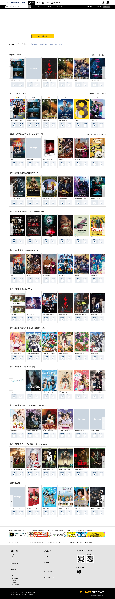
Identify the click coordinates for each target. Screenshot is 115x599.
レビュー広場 (48, 571)
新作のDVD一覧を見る (98, 55)
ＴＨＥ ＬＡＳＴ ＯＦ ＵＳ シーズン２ (53, 469)
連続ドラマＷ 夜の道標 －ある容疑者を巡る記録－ (87, 314)
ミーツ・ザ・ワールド (16, 508)
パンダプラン (94, 159)
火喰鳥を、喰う (94, 275)
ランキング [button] (59, 6)
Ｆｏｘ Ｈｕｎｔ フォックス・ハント (20, 237)
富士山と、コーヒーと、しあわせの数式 (68, 508)
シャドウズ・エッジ (15, 198)
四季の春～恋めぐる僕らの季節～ (51, 392)
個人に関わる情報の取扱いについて (60, 542)
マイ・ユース (14, 392)
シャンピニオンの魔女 (64, 353)
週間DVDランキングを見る (97, 93)
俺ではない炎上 (62, 275)
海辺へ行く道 (46, 508)
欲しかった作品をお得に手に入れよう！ (37, 530)
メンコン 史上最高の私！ (81, 392)
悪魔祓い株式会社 (63, 198)
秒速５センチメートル (16, 80)
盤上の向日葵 (62, 80)
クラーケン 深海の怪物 (97, 80)
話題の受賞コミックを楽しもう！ (93, 530)
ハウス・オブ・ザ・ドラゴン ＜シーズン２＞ (102, 469)
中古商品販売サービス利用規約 (44, 542)
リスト (103, 3)
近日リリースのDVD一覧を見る (96, 134)
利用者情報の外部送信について (90, 542)
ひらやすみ (13, 314)
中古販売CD (57, 2)
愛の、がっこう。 (31, 314)
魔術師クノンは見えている (97, 353)
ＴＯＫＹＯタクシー (79, 159)
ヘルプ (99, 6)
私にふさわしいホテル (32, 508)
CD (39, 2)
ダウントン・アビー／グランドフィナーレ (21, 469)
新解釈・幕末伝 (30, 159)
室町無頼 (61, 159)
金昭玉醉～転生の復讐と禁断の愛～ (51, 430)
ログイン (108, 3)
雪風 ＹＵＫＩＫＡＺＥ (64, 120)
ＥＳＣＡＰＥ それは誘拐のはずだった (52, 314)
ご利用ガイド (91, 6)
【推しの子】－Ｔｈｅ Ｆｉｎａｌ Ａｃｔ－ (102, 120)
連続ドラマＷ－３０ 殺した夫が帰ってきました (102, 314)
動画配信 (13, 569)
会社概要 (11, 542)
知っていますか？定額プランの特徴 (55, 530)
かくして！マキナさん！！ (17, 353)
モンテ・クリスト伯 (31, 198)
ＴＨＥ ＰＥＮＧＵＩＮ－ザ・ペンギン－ (85, 469)
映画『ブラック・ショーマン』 (18, 120)
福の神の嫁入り (14, 430)
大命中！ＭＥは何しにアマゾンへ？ (99, 237)
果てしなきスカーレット (48, 159)
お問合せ (46, 563)
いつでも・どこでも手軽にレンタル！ (17, 530)
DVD (32, 2)
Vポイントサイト (49, 577)
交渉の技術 (29, 392)
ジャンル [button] (36, 6)
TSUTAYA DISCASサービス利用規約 (28, 542)
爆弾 (12, 159)
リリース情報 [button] (48, 6)
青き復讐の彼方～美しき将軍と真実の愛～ (85, 430)
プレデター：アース (95, 198)
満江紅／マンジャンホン (32, 237)
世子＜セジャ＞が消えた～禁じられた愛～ (101, 392)
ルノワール (77, 508)
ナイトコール (78, 237)
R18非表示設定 (15, 584)
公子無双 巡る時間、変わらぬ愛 (67, 430)
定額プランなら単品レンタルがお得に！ (75, 530)
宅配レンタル (15, 578)
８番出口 (77, 120)
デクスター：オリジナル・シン (34, 469)
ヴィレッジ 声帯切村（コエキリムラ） (52, 237)
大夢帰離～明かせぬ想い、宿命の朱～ (36, 430)
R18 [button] (105, 6)
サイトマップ (101, 542)
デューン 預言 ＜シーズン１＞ (67, 469)
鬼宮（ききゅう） (63, 392)
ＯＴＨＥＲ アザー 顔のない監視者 (68, 237)
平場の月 (77, 80)
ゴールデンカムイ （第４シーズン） (36, 80)
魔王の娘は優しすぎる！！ (81, 353)
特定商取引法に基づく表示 (76, 542)
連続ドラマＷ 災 (47, 80)
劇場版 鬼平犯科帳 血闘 (97, 508)
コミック (46, 2)
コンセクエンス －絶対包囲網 (82, 198)
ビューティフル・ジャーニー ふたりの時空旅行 (54, 198)
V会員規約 (16, 542)
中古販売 (14, 582)
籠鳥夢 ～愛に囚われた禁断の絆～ (99, 430)
